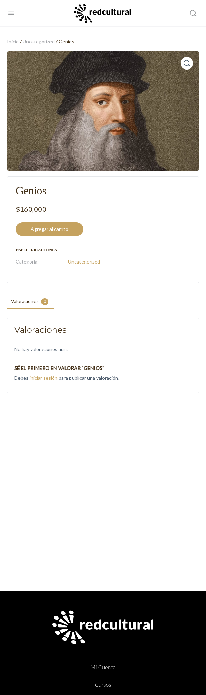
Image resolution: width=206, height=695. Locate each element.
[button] (187, 63)
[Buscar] (193, 13)
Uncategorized (39, 42)
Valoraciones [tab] (29, 301)
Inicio (13, 42)
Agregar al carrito (49, 229)
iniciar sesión (44, 378)
